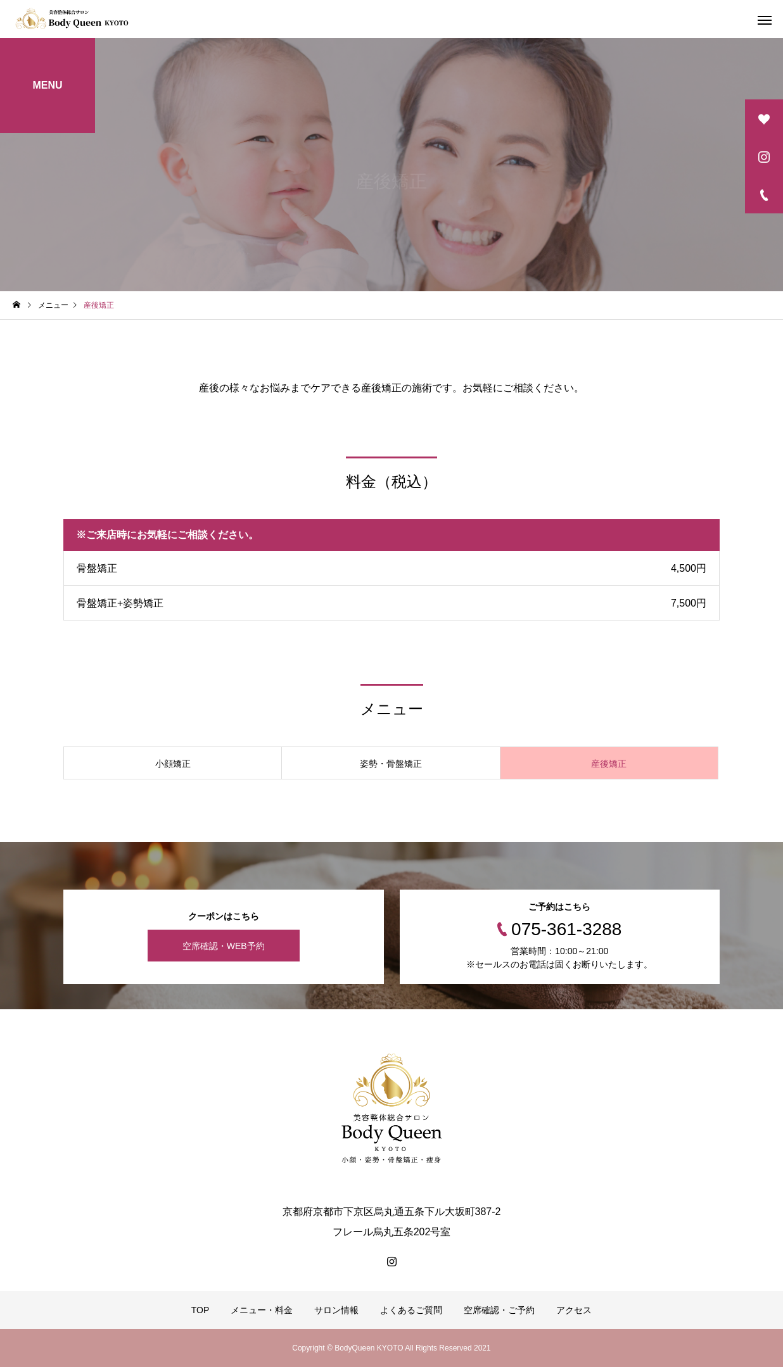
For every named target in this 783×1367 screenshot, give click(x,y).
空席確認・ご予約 (499, 1310)
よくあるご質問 (411, 1310)
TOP (200, 1310)
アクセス (574, 1310)
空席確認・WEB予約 (223, 946)
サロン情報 (336, 1310)
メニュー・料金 (262, 1310)
